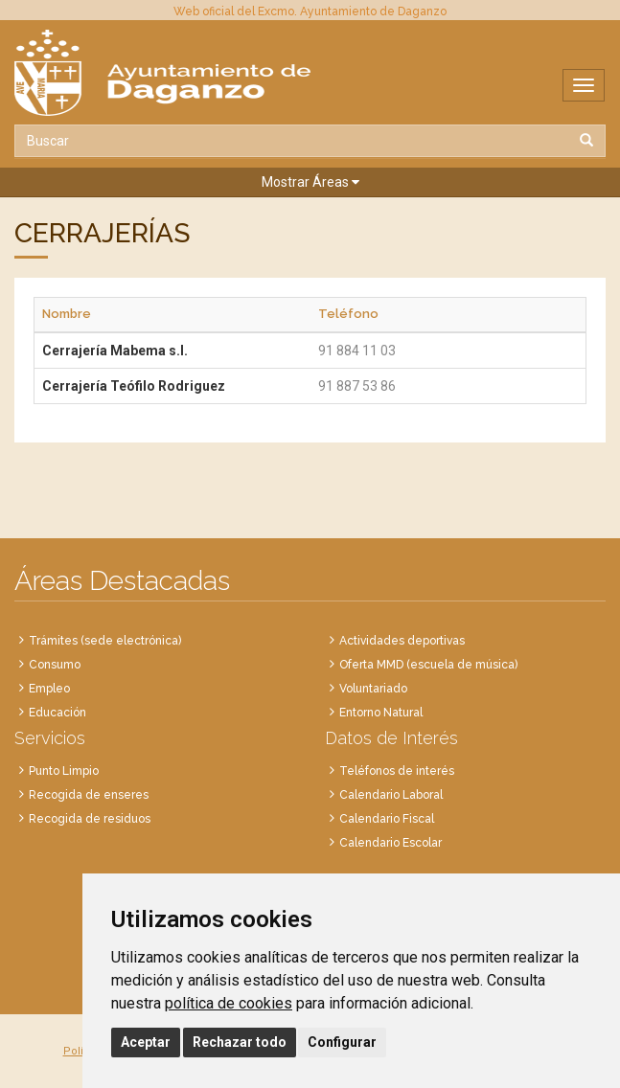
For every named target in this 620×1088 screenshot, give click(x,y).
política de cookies (228, 1003)
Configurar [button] (342, 1042)
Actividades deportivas (402, 640)
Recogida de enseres (89, 795)
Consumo (54, 664)
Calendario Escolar (390, 843)
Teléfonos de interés (396, 771)
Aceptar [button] (146, 1042)
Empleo (49, 688)
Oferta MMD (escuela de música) (428, 664)
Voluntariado (373, 688)
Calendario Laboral (391, 795)
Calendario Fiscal (386, 819)
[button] (310, 182)
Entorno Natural (381, 712)
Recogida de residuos (89, 819)
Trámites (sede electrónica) (105, 640)
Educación (57, 712)
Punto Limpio (64, 771)
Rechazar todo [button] (240, 1042)
